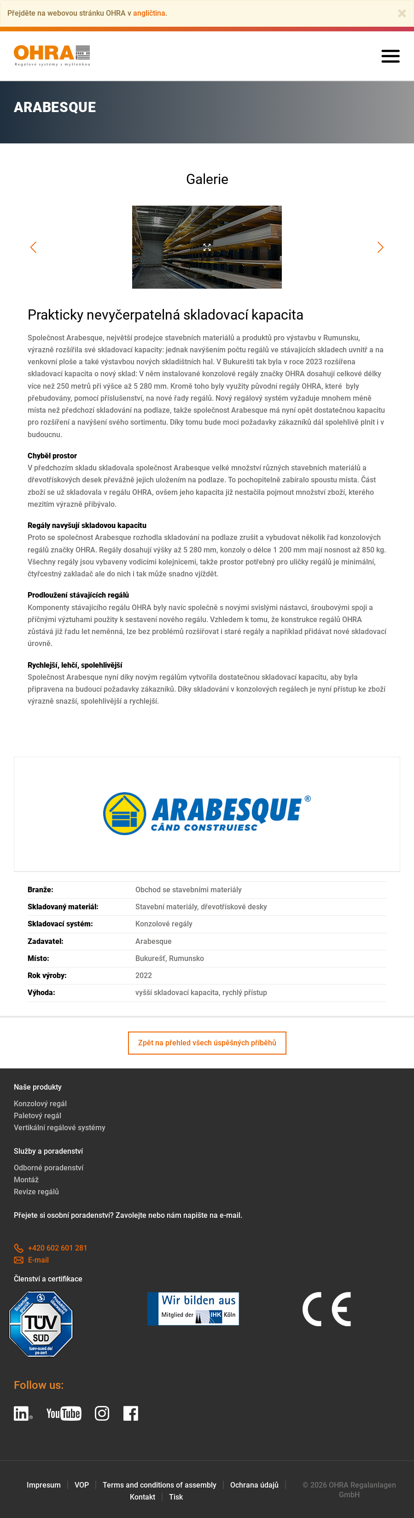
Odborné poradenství (48, 1167)
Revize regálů (36, 1191)
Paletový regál (37, 1115)
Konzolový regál (40, 1103)
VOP (82, 1485)
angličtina (149, 13)
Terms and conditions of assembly (159, 1485)
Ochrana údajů (254, 1485)
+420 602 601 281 (50, 1248)
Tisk (176, 1497)
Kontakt (142, 1497)
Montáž (26, 1179)
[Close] (402, 13)
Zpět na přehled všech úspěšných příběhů (207, 1042)
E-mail (31, 1260)
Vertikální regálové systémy (59, 1127)
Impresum (44, 1485)
